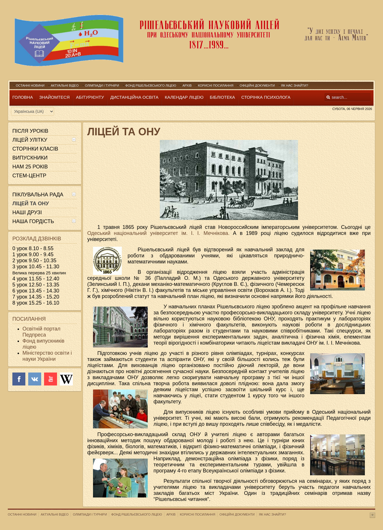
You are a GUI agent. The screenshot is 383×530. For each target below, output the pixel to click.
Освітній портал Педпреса (41, 332)
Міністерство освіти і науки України (47, 356)
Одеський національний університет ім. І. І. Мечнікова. (160, 233)
